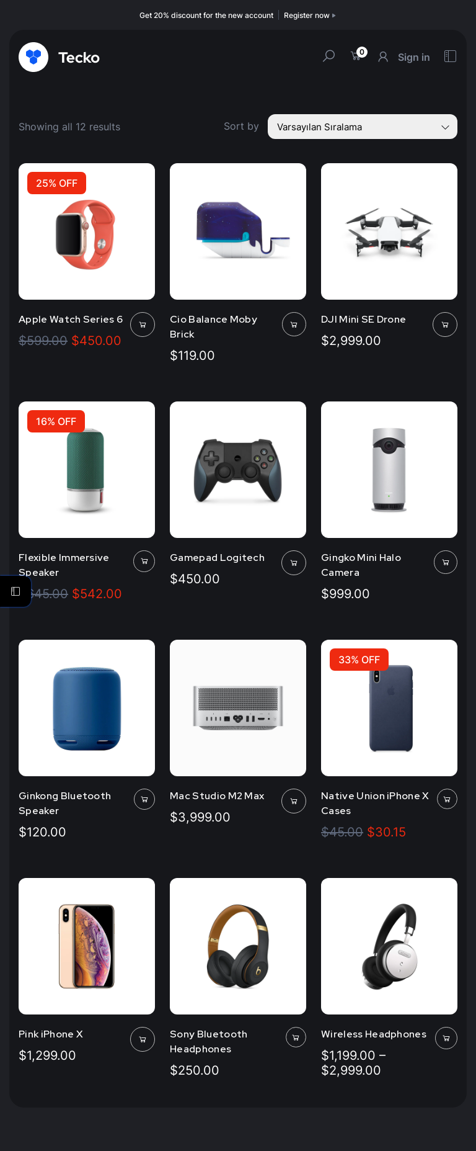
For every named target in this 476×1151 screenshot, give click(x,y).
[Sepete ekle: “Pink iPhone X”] (142, 1039)
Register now (310, 15)
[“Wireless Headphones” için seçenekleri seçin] (446, 1038)
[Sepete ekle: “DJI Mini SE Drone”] (445, 324)
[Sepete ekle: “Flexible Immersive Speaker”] (144, 561)
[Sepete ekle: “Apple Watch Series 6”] (142, 324)
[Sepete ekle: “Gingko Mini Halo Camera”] (445, 562)
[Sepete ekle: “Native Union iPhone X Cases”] (447, 799)
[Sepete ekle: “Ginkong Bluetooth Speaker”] (144, 799)
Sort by (241, 126)
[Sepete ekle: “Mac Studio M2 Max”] (293, 801)
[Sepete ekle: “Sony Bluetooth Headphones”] (296, 1037)
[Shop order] (362, 126)
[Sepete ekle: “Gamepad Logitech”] (293, 562)
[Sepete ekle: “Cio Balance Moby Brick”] (294, 324)
